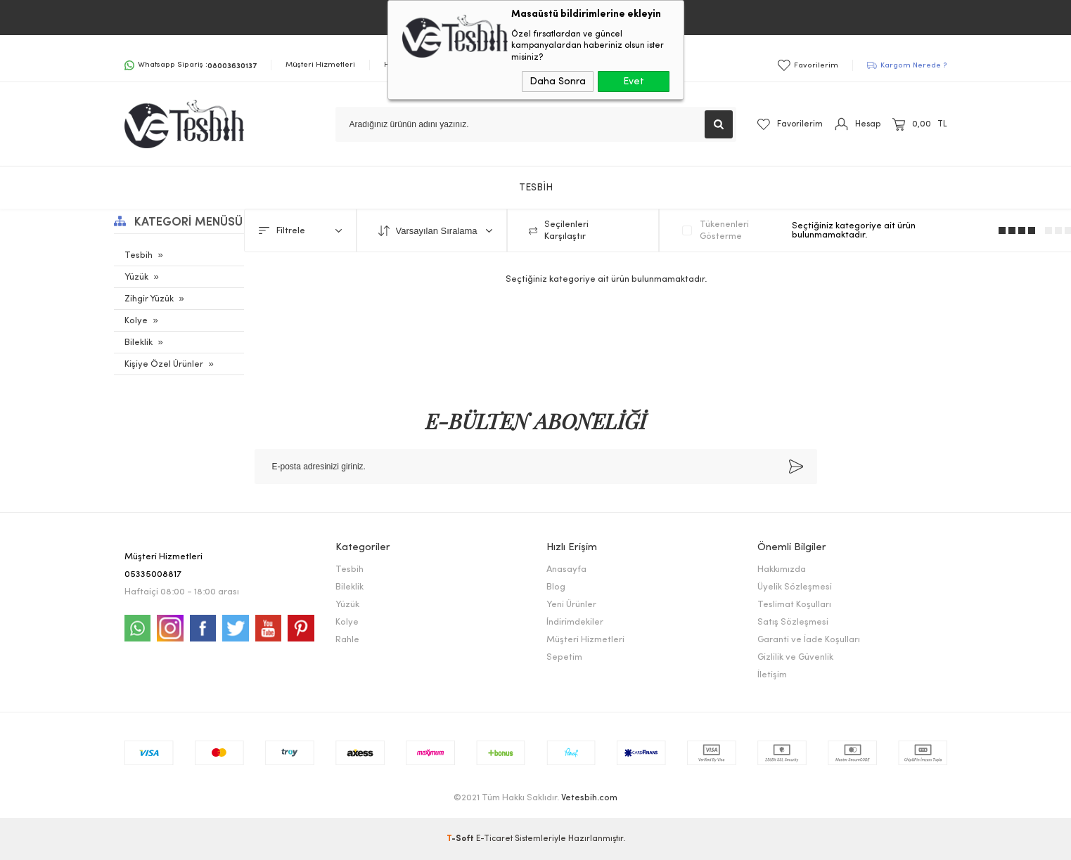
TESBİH (536, 188)
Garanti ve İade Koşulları (808, 639)
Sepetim (564, 657)
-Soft (461, 839)
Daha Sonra (558, 81)
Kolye (136, 320)
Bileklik (138, 342)
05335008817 (152, 574)
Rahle (347, 639)
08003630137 (232, 65)
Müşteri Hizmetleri (320, 65)
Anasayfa (566, 569)
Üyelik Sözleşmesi (794, 587)
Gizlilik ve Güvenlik (795, 657)
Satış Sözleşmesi (792, 622)
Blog (555, 587)
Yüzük (136, 277)
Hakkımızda (781, 569)
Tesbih (138, 255)
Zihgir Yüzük (149, 299)
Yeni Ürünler (571, 604)
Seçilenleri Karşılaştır (559, 230)
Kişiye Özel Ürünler (163, 364)
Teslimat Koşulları (794, 604)
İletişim (772, 674)
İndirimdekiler (574, 622)
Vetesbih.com (589, 797)
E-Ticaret (494, 839)
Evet (633, 81)
